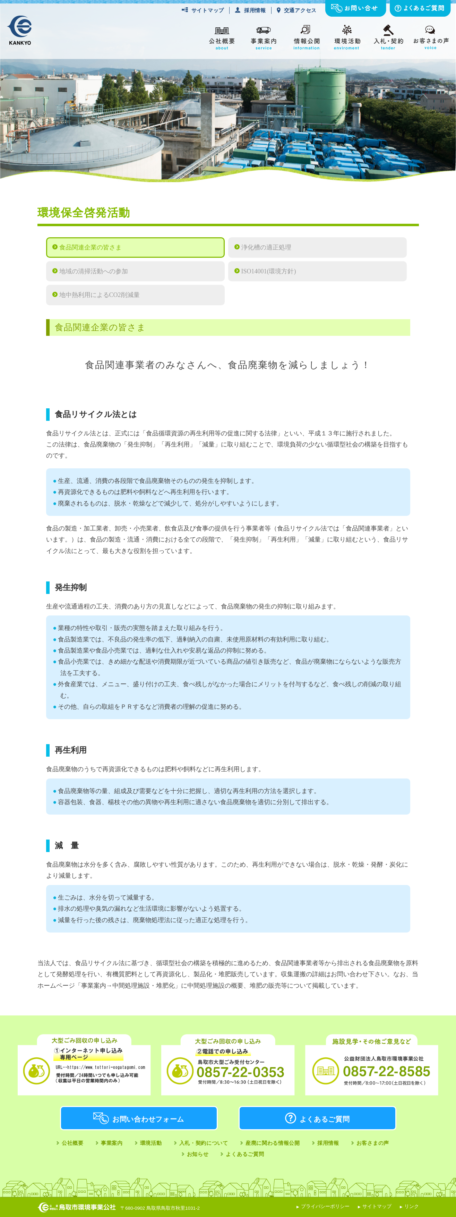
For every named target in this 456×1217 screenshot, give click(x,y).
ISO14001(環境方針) (268, 271)
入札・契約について (203, 1143)
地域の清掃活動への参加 (93, 271)
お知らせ (198, 1154)
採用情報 (255, 10)
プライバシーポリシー (325, 1206)
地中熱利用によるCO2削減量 (99, 294)
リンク (411, 1206)
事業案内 (112, 1143)
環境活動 (151, 1143)
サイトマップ (207, 10)
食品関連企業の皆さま (90, 247)
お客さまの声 (372, 1143)
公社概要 (73, 1143)
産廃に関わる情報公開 (273, 1143)
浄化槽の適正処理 (266, 247)
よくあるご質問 (325, 1119)
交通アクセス (300, 10)
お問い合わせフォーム (148, 1119)
